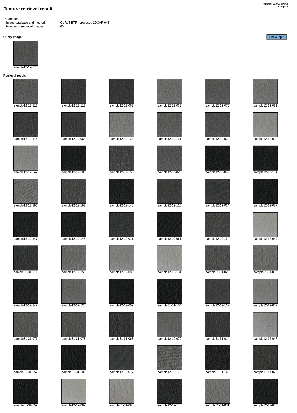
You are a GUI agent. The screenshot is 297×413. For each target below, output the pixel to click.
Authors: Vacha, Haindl (275, 3)
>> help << (282, 6)
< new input (276, 37)
